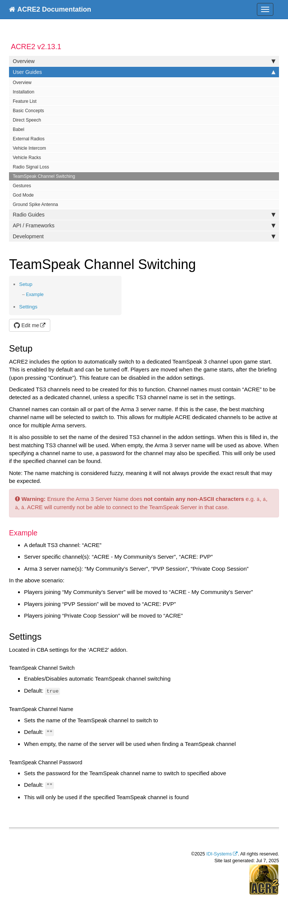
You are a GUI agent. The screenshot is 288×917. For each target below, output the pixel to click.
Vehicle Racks (27, 157)
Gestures (22, 185)
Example (35, 294)
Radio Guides (144, 214)
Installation (23, 92)
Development (144, 236)
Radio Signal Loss (31, 167)
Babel (18, 129)
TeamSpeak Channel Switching (44, 176)
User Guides (144, 72)
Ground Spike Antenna (35, 204)
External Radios (29, 138)
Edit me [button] (26, 325)
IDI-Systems (219, 854)
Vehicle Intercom (29, 148)
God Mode (23, 195)
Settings (28, 307)
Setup (25, 284)
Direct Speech (27, 120)
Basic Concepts (28, 110)
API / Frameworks (144, 225)
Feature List (24, 101)
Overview (144, 61)
